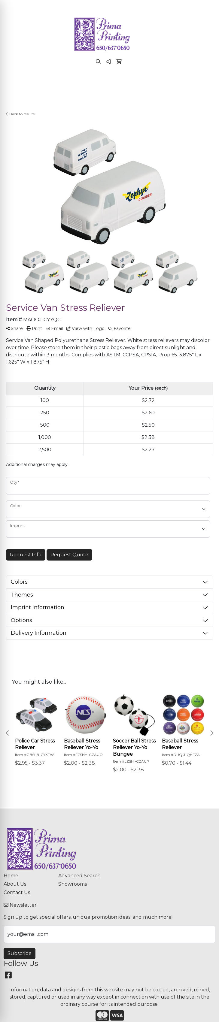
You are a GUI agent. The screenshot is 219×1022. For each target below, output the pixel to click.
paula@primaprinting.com (128, 6)
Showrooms (72, 884)
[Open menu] (207, 82)
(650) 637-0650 (74, 6)
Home (11, 875)
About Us (15, 884)
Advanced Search (79, 875)
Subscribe (20, 953)
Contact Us (17, 892)
